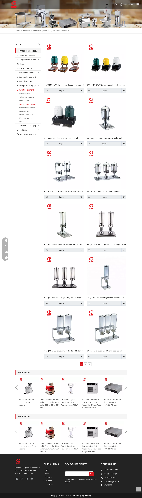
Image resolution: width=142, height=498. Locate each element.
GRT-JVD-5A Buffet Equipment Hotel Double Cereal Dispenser (63, 351)
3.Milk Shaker (24, 101)
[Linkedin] (27, 479)
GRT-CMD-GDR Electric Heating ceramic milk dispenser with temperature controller (61, 138)
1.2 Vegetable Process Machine (29, 59)
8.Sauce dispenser (25, 118)
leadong (88, 495)
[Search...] (26, 44)
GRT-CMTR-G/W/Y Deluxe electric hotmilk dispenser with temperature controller (106, 85)
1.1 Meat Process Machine (28, 55)
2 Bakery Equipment (26, 72)
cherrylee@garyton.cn (112, 481)
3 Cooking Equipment (26, 77)
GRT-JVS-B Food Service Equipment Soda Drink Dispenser (104, 138)
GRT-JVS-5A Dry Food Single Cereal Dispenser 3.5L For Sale (106, 298)
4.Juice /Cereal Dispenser (28, 104)
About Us (48, 473)
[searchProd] (77, 474)
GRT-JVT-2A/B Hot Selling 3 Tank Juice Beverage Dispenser (62, 298)
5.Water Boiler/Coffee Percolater (30, 107)
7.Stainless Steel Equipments (29, 125)
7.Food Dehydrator (26, 114)
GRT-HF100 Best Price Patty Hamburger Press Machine (27, 402)
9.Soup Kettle (24, 121)
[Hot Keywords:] (39, 44)
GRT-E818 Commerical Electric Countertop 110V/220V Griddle (112, 402)
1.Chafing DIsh (24, 94)
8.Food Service (23, 130)
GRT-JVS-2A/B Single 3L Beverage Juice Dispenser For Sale (63, 244)
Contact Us (49, 484)
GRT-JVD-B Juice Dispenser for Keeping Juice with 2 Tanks (63, 191)
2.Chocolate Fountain (27, 97)
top (138, 489)
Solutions (48, 481)
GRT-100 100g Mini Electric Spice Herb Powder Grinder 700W (69, 402)
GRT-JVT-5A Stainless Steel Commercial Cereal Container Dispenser (104, 351)
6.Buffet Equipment (25, 90)
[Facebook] (17, 479)
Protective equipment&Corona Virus (29, 134)
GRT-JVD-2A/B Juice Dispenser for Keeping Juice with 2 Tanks (106, 244)
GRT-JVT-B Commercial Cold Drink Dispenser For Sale (105, 191)
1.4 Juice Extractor (25, 68)
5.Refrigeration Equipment (28, 85)
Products (48, 477)
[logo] (19, 461)
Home (47, 470)
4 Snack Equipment (25, 81)
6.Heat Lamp (24, 111)
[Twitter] (32, 479)
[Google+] (22, 479)
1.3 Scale (20, 64)
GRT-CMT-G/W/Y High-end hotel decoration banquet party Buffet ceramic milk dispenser (64, 85)
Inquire (54, 90)
